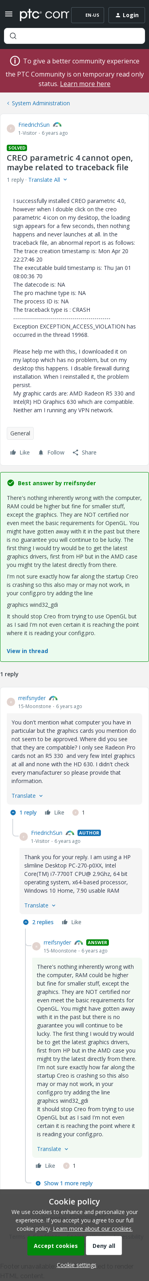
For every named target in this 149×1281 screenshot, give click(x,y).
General (20, 433)
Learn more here (85, 83)
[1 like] (78, 812)
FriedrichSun (34, 124)
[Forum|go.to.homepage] (39, 15)
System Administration (41, 103)
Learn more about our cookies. (93, 1228)
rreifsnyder (32, 698)
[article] (74, 756)
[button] (9, 16)
